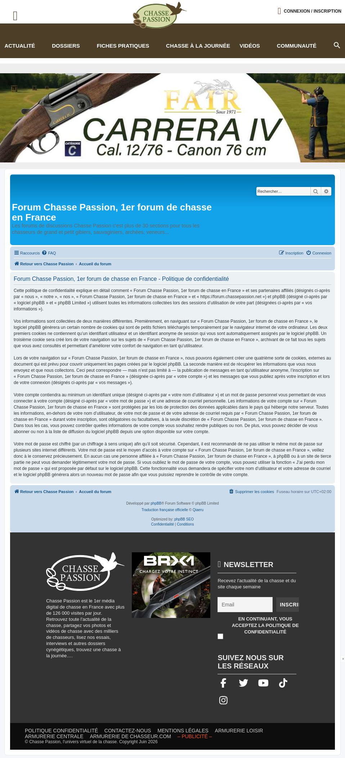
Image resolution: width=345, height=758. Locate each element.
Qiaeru (198, 510)
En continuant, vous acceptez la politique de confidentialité (265, 625)
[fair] (172, 117)
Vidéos (249, 46)
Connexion (312, 11)
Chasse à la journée (198, 46)
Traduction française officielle (165, 510)
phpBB (156, 503)
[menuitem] (48, 253)
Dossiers (66, 46)
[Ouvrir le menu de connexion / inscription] (309, 11)
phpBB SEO (184, 519)
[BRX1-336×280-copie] (171, 588)
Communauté (297, 46)
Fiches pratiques (123, 46)
